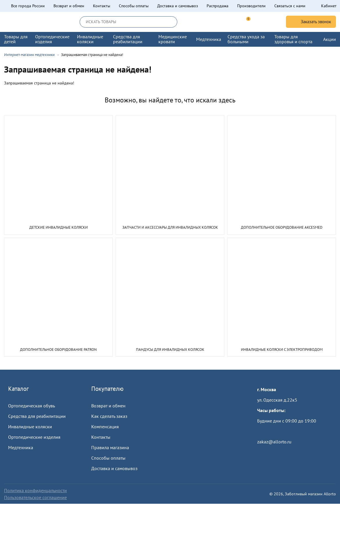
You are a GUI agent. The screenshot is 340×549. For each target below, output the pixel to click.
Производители (251, 5)
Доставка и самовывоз (177, 5)
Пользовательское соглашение (35, 497)
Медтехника (20, 447)
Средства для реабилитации (37, 416)
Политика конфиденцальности (35, 490)
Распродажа (217, 5)
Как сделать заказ (109, 416)
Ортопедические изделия (34, 437)
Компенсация (105, 426)
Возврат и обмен (68, 5)
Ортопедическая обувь (31, 406)
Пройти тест (269, 431)
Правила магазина (110, 447)
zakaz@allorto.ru (274, 442)
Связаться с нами (289, 5)
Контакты (101, 5)
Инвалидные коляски (30, 426)
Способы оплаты (133, 5)
